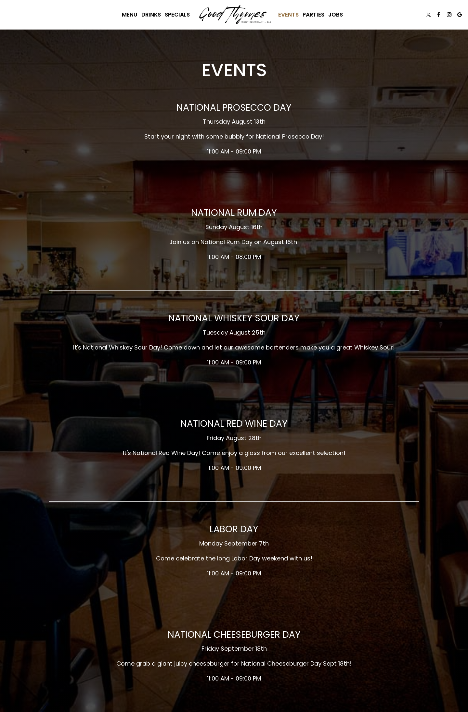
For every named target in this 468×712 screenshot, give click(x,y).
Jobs (335, 14)
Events (288, 14)
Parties (313, 14)
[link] (234, 14)
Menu (129, 14)
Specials (177, 14)
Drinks (151, 14)
